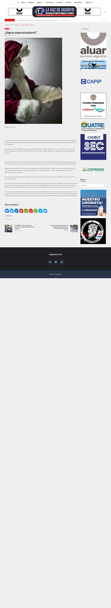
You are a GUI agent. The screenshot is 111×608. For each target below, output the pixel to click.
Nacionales (78, 2)
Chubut (39, 2)
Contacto (88, 2)
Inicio (23, 2)
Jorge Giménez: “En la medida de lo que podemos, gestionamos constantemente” (37, 20)
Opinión (7, 28)
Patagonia (49, 2)
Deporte (68, 2)
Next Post (66, 230)
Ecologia (59, 2)
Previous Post (18, 230)
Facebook (85, 29)
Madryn (31, 2)
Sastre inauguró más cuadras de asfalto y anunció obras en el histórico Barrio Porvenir (59, 227)
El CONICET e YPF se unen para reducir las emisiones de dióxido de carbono (24, 227)
